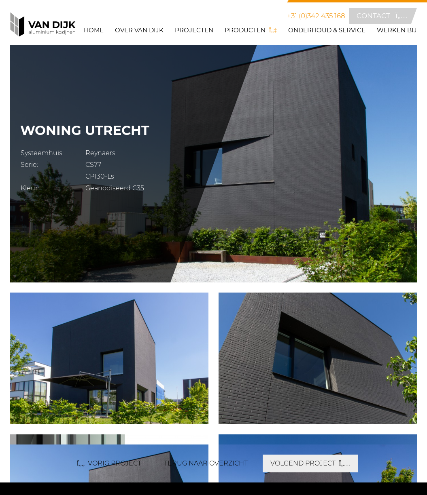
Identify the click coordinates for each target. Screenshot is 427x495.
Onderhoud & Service (326, 30)
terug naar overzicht (206, 463)
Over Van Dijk (139, 30)
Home (94, 30)
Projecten (194, 30)
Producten (251, 30)
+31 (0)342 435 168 (316, 16)
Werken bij (397, 30)
